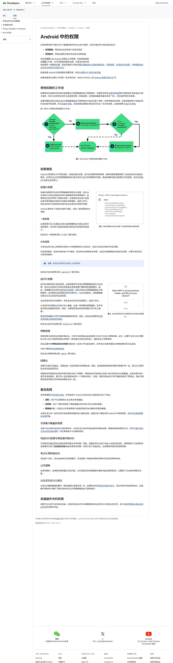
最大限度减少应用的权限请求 (91, 65)
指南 (88, 28)
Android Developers (47, 28)
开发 (61, 3)
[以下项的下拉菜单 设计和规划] (53, 3)
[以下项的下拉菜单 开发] (66, 3)
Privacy (20, 10)
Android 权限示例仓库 (103, 77)
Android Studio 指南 (135, 658)
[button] (16, 21)
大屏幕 (83, 658)
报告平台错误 (155, 658)
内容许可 (59, 519)
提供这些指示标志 (106, 486)
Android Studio (161, 3)
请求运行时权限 (123, 65)
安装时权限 (66, 104)
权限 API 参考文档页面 (90, 72)
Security (7, 10)
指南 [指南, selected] (15, 16)
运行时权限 (130, 104)
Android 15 (108, 658)
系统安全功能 (58, 395)
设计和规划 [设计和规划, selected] (46, 3)
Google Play (78, 3)
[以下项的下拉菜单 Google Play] (86, 3)
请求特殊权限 (58, 349)
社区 (94, 3)
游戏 (60, 658)
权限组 (55, 366)
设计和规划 (62, 28)
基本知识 (28, 3)
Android (38, 658)
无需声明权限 (114, 93)
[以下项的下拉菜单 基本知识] (35, 3)
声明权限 (110, 65)
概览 (4, 16)
